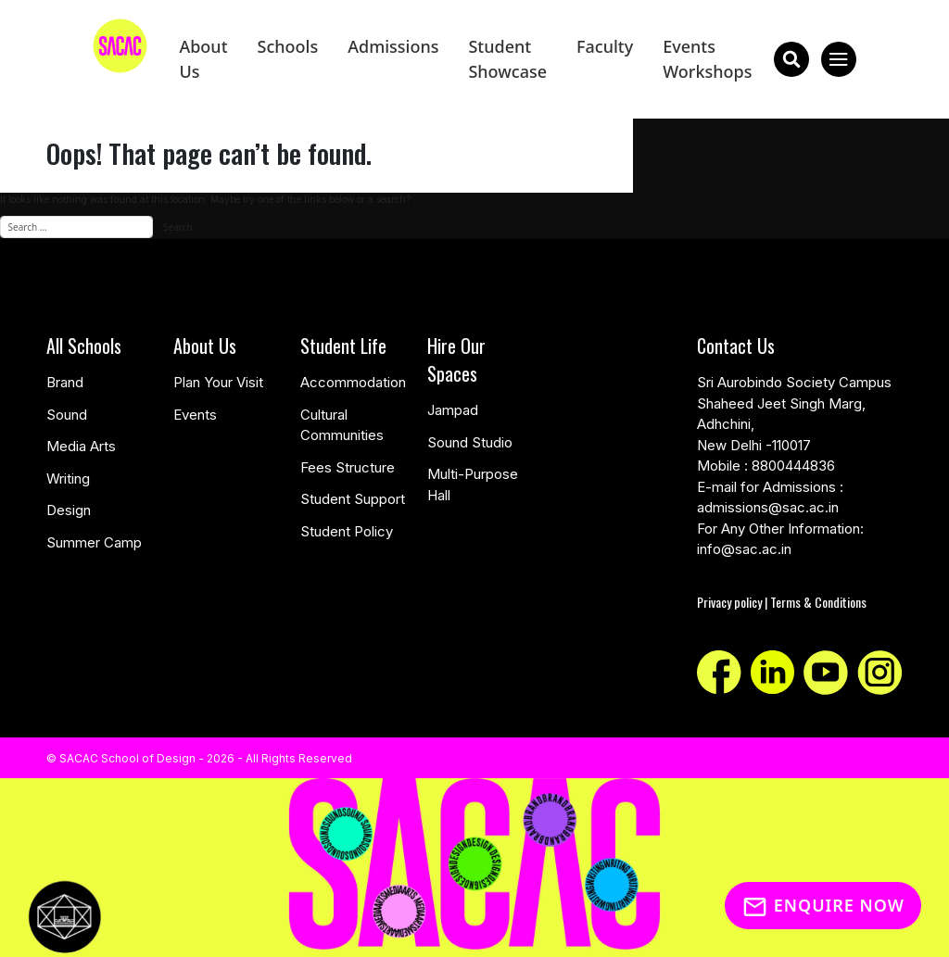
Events (195, 414)
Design (68, 510)
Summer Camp (94, 542)
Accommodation (353, 382)
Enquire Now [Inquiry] (823, 905)
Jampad (452, 410)
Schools (288, 46)
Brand (64, 382)
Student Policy (346, 531)
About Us (203, 58)
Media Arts (81, 446)
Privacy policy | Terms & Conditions (782, 601)
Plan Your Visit (218, 382)
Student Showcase (507, 58)
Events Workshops (707, 58)
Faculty (604, 46)
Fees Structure (347, 467)
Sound (66, 414)
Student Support (352, 499)
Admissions (393, 46)
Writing (68, 478)
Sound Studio (469, 442)
